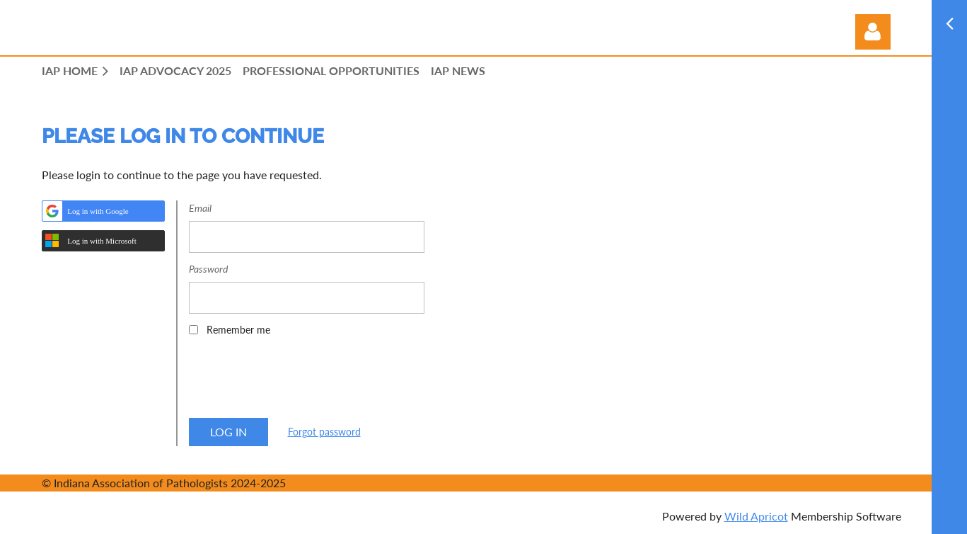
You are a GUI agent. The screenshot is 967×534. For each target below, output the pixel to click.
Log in (873, 32)
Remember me (238, 330)
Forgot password (324, 432)
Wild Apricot (756, 516)
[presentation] (296, 381)
